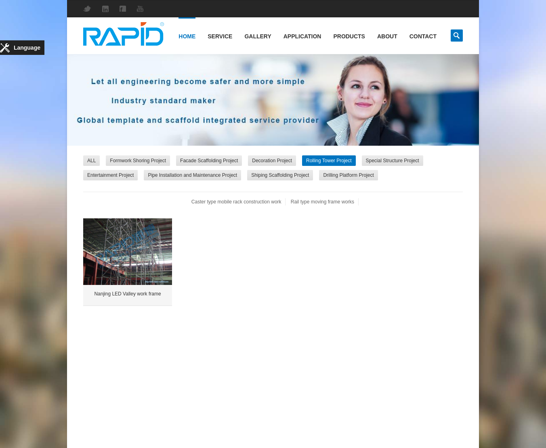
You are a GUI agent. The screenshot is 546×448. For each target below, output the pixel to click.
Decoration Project (272, 160)
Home (186, 36)
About (387, 36)
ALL (91, 160)
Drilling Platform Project (348, 175)
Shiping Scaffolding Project (280, 175)
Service (220, 36)
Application (302, 36)
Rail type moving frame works (322, 202)
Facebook (125, 9)
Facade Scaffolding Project (209, 160)
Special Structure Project (392, 160)
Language (27, 47)
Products (349, 36)
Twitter (89, 9)
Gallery (257, 36)
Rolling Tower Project (329, 160)
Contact (423, 36)
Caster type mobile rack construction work (236, 202)
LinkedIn (107, 9)
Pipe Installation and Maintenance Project (192, 175)
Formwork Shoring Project (138, 160)
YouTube (142, 9)
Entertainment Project (110, 175)
